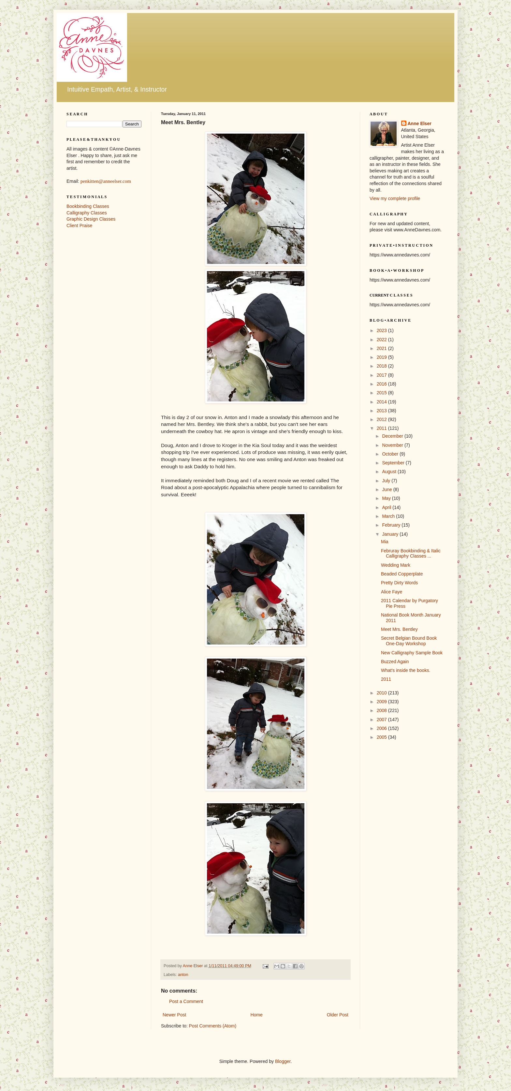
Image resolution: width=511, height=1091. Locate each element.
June (387, 489)
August (389, 471)
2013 (382, 410)
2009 (382, 701)
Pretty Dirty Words (399, 582)
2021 (382, 348)
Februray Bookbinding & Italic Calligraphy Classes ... (411, 553)
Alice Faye (391, 591)
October (391, 454)
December (393, 436)
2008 (382, 710)
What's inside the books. (405, 670)
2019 (382, 357)
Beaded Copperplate (402, 573)
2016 (382, 383)
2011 (382, 428)
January (391, 534)
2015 (382, 392)
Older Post (337, 1014)
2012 (382, 419)
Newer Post (174, 1014)
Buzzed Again (395, 661)
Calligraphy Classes (86, 212)
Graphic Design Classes (90, 219)
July (386, 480)
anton (183, 974)
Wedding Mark (395, 565)
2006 (382, 728)
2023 (382, 330)
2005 (382, 737)
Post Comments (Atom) (212, 1025)
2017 (382, 375)
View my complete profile (395, 198)
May (387, 498)
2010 (382, 692)
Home (256, 1014)
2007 (382, 719)
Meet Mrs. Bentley (399, 629)
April (387, 507)
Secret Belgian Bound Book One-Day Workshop (409, 640)
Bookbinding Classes (87, 206)
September (393, 462)
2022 (382, 339)
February (392, 525)
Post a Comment (186, 1001)
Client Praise (79, 225)
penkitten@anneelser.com (105, 181)
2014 (382, 401)
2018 (382, 366)
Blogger (282, 1061)
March (389, 516)
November (393, 445)
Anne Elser (419, 123)
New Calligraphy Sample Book (412, 652)
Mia (384, 541)
